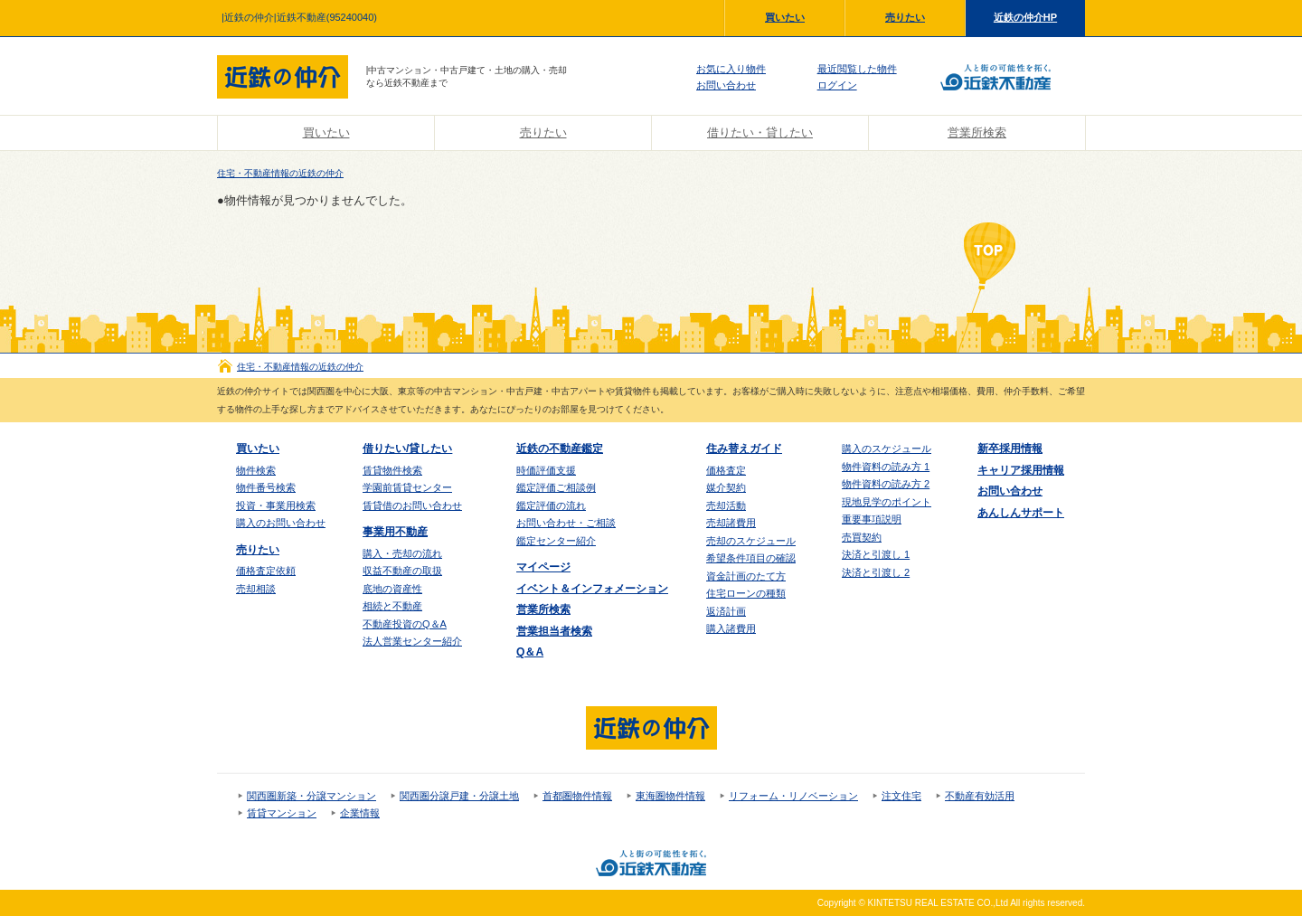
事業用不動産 (395, 531)
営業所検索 (977, 132)
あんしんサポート (1020, 512)
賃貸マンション (281, 812)
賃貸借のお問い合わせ (412, 505)
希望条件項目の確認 (751, 557)
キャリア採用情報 (1020, 470)
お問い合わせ (726, 85)
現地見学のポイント (886, 501)
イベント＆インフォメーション (592, 588)
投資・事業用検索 (276, 505)
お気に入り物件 (731, 68)
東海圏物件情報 (670, 795)
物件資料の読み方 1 (885, 466)
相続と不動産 (392, 605)
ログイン (837, 85)
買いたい (785, 17)
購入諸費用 (731, 628)
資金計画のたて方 (746, 576)
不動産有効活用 (979, 795)
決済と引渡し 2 (876, 572)
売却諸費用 (731, 522)
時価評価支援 (546, 470)
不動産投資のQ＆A (405, 624)
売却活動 (726, 505)
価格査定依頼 (266, 570)
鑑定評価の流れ (551, 505)
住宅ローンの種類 (746, 593)
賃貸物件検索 (392, 470)
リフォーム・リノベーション (793, 795)
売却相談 (256, 588)
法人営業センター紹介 (412, 641)
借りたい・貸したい (760, 132)
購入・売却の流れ (402, 553)
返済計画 (726, 611)
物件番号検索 (266, 487)
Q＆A (529, 652)
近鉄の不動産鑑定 (559, 448)
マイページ (543, 567)
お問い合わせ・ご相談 (566, 522)
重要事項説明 (871, 519)
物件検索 (256, 470)
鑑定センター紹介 (556, 540)
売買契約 (862, 537)
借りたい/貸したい (407, 448)
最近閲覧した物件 (857, 68)
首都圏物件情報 (577, 795)
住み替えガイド (744, 448)
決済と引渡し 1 (876, 554)
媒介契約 (726, 487)
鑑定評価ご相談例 (556, 487)
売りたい (905, 17)
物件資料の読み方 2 (885, 483)
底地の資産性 (392, 588)
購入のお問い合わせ (281, 522)
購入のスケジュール (886, 448)
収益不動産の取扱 (402, 570)
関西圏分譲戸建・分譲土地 (459, 795)
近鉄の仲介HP (1025, 17)
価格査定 (726, 470)
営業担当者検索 (554, 631)
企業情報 (360, 812)
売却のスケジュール (751, 540)
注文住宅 (901, 795)
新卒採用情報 (1010, 448)
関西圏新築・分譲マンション (311, 795)
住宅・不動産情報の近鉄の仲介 (280, 173)
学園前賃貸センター (407, 487)
